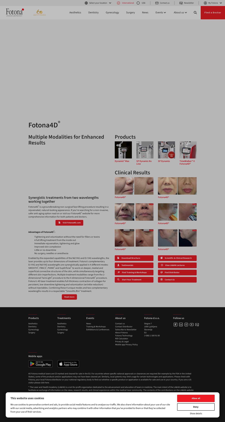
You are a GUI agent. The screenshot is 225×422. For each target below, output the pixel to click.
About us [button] (181, 12)
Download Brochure (128, 258)
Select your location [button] (98, 3)
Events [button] (161, 12)
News (145, 12)
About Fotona (121, 332)
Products (33, 318)
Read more (69, 296)
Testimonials (125, 265)
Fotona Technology (124, 335)
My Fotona (213, 3)
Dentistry (93, 12)
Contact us (162, 3)
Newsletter (186, 3)
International (125, 3)
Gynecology (112, 12)
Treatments (64, 318)
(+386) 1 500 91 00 (152, 335)
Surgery (130, 12)
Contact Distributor (123, 326)
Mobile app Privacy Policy (126, 344)
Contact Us (167, 279)
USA (140, 3)
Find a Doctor (212, 12)
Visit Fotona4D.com (69, 222)
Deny (195, 407)
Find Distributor (170, 272)
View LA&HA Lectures (172, 265)
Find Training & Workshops (132, 272)
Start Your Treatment (129, 279)
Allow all (196, 398)
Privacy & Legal (122, 341)
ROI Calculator (121, 338)
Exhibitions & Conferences (97, 329)
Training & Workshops (96, 326)
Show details (196, 413)
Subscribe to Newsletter (125, 329)
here (47, 382)
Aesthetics (75, 12)
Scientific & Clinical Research (176, 258)
